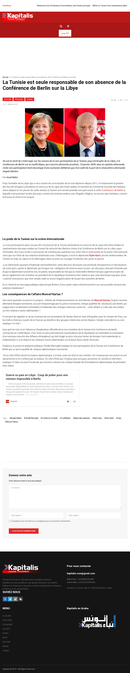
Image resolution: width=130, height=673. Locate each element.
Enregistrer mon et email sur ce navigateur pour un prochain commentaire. (41, 521)
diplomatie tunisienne (82, 418)
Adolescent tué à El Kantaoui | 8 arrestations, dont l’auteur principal (72, 5)
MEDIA (5, 646)
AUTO (5, 637)
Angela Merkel (16, 418)
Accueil (5, 77)
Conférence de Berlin (50, 418)
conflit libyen (65, 418)
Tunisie (30, 99)
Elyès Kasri (98, 418)
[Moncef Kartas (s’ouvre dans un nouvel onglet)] (102, 300)
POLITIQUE (19, 99)
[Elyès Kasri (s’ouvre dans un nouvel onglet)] (95, 255)
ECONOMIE (7, 624)
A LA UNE (7, 99)
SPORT (6, 633)
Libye (119, 418)
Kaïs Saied (109, 418)
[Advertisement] (65, 219)
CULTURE (7, 642)
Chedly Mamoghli (31, 418)
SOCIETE (6, 629)
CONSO (6, 650)
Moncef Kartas (12, 421)
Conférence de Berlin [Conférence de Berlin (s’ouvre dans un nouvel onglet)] (112, 190)
